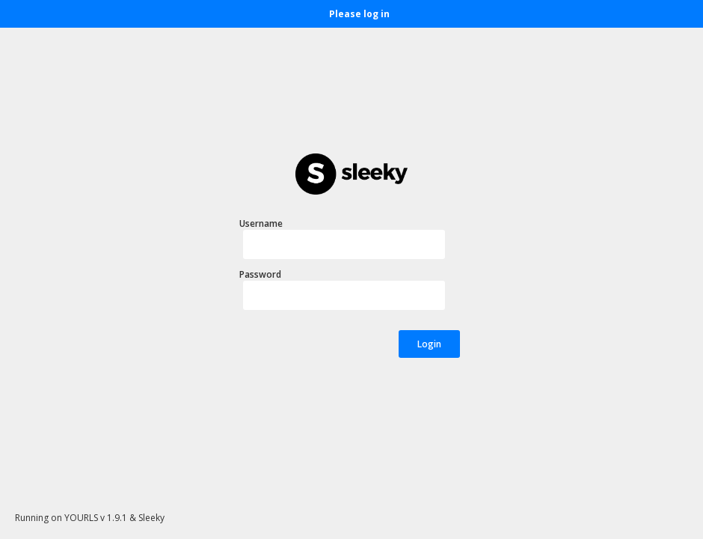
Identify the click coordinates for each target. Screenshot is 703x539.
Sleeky (151, 517)
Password (260, 274)
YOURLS (81, 517)
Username (261, 223)
